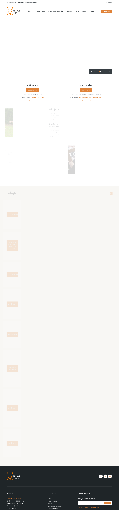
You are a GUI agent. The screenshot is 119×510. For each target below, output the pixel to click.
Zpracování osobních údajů (55, 506)
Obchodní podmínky (53, 508)
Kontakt (92, 11)
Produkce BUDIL (40, 11)
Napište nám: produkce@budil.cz (28, 2)
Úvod (29, 11)
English (110, 2)
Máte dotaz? (12, 2)
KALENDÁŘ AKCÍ (106, 11)
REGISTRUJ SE (32, 90)
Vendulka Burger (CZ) (37, 97)
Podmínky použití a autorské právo (88, 507)
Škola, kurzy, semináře (55, 11)
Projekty (70, 11)
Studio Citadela (81, 11)
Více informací (33, 101)
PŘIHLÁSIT (107, 502)
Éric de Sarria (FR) (97, 97)
